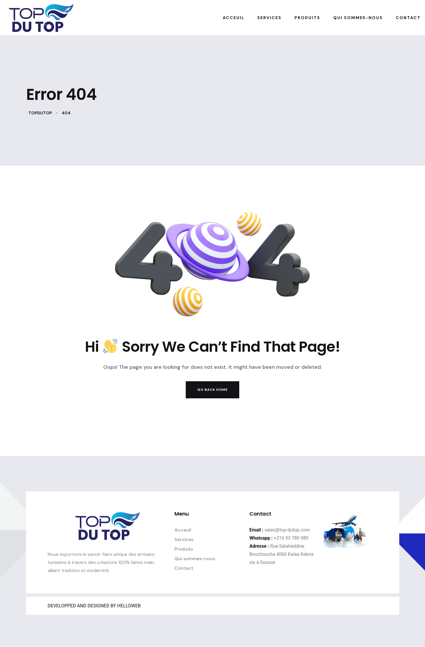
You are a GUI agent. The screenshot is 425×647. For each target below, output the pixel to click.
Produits (183, 549)
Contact (183, 568)
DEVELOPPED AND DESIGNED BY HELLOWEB (94, 605)
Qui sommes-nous (194, 558)
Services (183, 539)
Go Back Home (212, 389)
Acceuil (182, 530)
